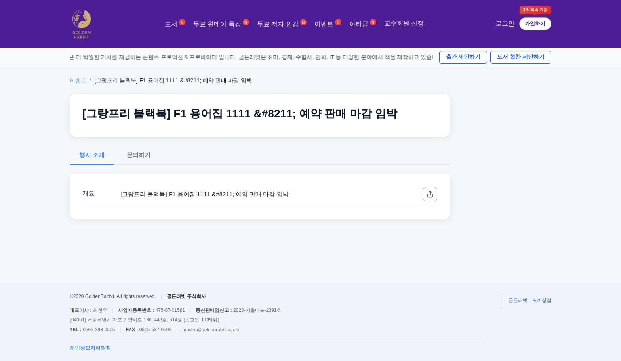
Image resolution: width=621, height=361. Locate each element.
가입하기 (535, 24)
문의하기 (138, 154)
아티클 (362, 23)
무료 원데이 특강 (221, 23)
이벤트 (327, 23)
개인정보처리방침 (90, 348)
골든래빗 (518, 300)
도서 (175, 23)
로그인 (504, 23)
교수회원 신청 (404, 23)
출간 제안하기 (463, 57)
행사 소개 (92, 154)
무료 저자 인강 (282, 23)
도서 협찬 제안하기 (521, 57)
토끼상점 (541, 300)
